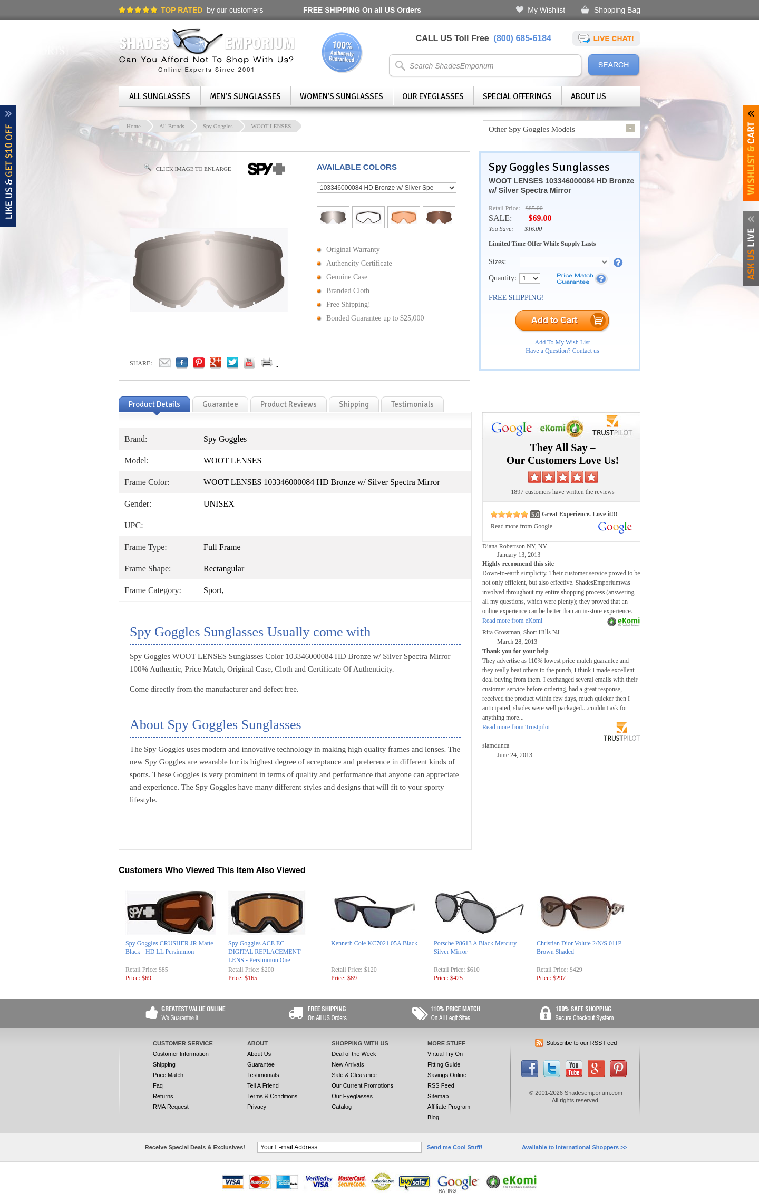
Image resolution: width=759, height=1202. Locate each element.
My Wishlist (546, 10)
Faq (158, 1085)
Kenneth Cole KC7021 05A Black (374, 943)
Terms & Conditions (272, 1096)
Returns (163, 1096)
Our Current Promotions (362, 1085)
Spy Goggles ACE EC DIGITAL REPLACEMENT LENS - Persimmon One (264, 951)
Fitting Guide (443, 1064)
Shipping (164, 1064)
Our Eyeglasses (433, 96)
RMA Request (171, 1106)
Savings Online (446, 1075)
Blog (433, 1117)
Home (133, 126)
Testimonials (263, 1075)
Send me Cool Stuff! (454, 1147)
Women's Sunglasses (341, 96)
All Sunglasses (159, 96)
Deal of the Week (354, 1054)
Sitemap (438, 1096)
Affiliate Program (448, 1106)
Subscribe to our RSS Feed (582, 1043)
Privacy (256, 1106)
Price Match (168, 1075)
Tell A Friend (263, 1085)
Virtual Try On (445, 1054)
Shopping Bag (617, 10)
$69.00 (539, 218)
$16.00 (533, 228)
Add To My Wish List (562, 342)
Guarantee (261, 1064)
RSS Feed (440, 1085)
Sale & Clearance (354, 1075)
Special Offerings (517, 96)
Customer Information (181, 1054)
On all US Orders (362, 10)
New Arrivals (348, 1064)
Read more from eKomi (512, 620)
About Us (588, 96)
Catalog (342, 1106)
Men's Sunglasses (245, 96)
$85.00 (534, 208)
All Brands (171, 126)
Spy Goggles (218, 126)
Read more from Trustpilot (516, 727)
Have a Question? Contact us (562, 350)
